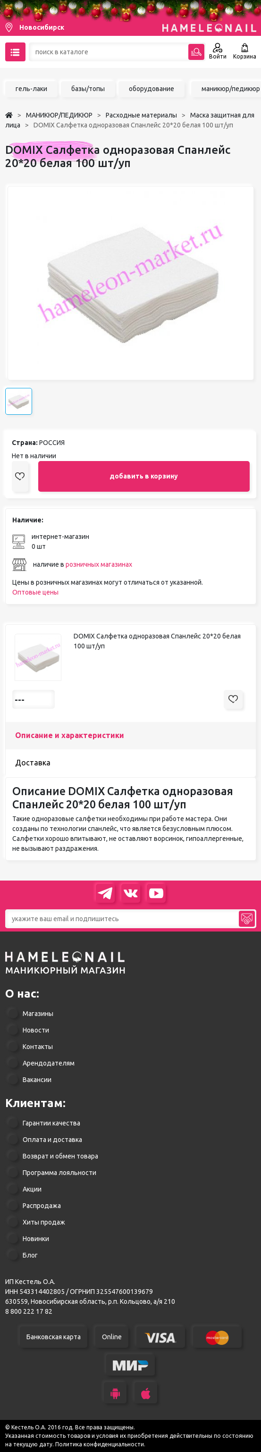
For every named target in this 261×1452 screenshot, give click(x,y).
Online (112, 1337)
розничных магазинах (99, 564)
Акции (32, 1189)
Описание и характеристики (69, 735)
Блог (30, 1255)
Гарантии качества (51, 1123)
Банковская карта (53, 1337)
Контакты (38, 1046)
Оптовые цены (35, 592)
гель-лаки (31, 88)
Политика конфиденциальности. (100, 1444)
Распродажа (42, 1205)
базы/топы (88, 88)
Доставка (33, 762)
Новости (36, 1030)
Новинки (36, 1238)
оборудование (151, 88)
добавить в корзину (143, 476)
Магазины (38, 1013)
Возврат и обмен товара (60, 1156)
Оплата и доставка (52, 1139)
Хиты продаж (44, 1222)
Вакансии (37, 1079)
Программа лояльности (59, 1172)
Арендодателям (49, 1063)
